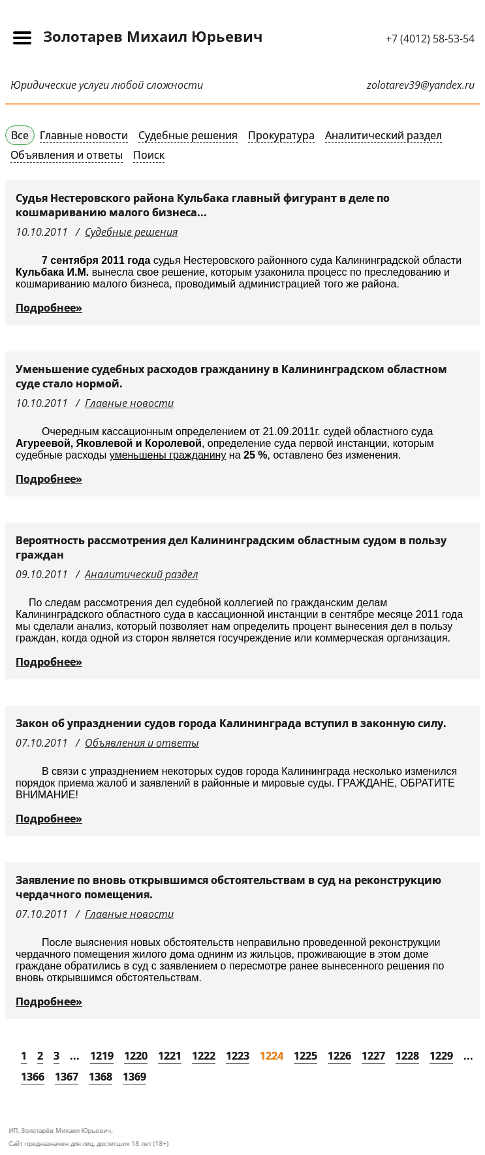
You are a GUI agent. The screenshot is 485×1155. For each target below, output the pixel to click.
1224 (271, 1056)
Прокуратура (281, 135)
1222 (203, 1056)
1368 (100, 1076)
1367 (66, 1076)
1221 (169, 1056)
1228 (407, 1056)
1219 (102, 1056)
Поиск (148, 155)
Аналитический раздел (383, 135)
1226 (339, 1056)
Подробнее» (49, 308)
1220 (136, 1056)
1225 (305, 1056)
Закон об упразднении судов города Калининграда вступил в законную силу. (231, 723)
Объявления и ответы (66, 155)
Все (20, 135)
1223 (237, 1056)
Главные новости (84, 135)
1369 (134, 1076)
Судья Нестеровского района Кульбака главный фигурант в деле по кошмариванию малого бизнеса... (203, 205)
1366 (32, 1076)
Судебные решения (188, 135)
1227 (373, 1056)
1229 (441, 1056)
